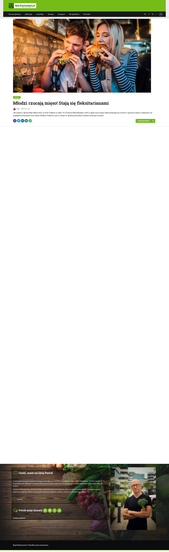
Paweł (16, 109)
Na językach (74, 14)
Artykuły (40, 14)
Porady (51, 14)
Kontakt (87, 14)
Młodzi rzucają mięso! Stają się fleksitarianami (61, 103)
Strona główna (15, 14)
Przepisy (61, 14)
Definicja (28, 14)
